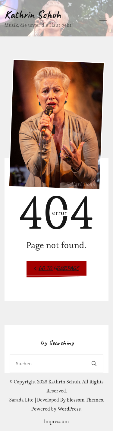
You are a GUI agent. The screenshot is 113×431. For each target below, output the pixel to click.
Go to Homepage (56, 268)
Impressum (56, 422)
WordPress (69, 409)
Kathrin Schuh (33, 14)
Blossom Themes (85, 400)
